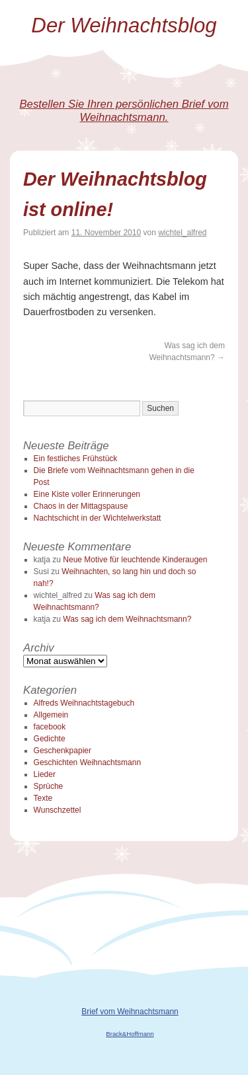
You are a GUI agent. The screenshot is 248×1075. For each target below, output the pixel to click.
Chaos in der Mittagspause (81, 506)
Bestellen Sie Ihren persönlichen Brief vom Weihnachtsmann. (123, 111)
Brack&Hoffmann (129, 1033)
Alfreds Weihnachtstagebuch (84, 703)
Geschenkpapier (62, 750)
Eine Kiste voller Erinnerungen (87, 494)
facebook (50, 726)
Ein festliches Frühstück (76, 458)
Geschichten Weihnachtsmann (88, 762)
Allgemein (51, 715)
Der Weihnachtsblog (123, 25)
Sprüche (48, 786)
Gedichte (49, 738)
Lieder (45, 774)
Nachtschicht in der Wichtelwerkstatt (97, 518)
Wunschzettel (57, 810)
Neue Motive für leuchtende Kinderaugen (135, 559)
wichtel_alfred (182, 232)
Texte (43, 798)
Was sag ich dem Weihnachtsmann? (127, 619)
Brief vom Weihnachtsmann (130, 1011)
